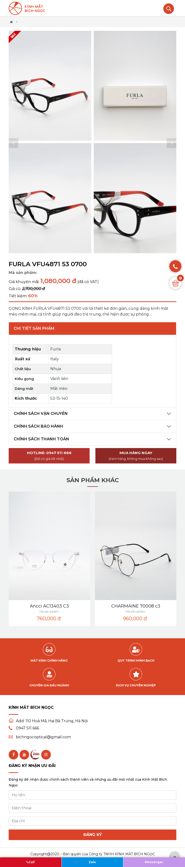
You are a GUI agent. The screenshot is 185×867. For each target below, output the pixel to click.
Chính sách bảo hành (38, 426)
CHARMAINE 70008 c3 (135, 606)
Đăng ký (92, 834)
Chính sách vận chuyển (41, 413)
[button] (13, 143)
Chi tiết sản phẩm (34, 328)
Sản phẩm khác (92, 480)
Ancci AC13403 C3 (49, 606)
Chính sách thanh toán (41, 439)
